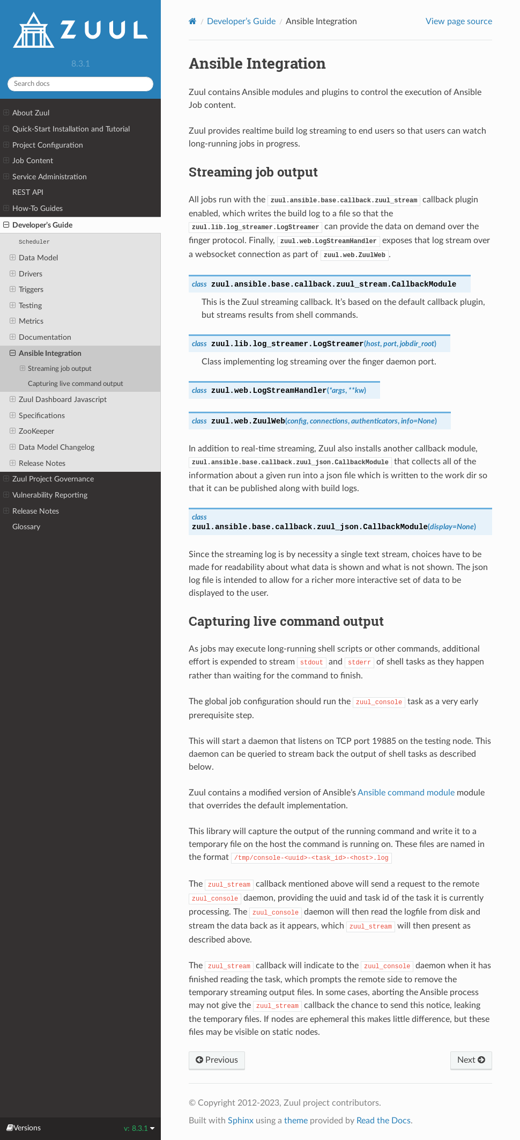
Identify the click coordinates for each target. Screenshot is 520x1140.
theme (296, 1120)
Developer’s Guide (37, 225)
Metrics (26, 321)
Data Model (34, 258)
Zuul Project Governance (48, 479)
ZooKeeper (32, 431)
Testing (26, 306)
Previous (217, 1060)
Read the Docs (383, 1120)
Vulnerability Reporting (45, 495)
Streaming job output (56, 369)
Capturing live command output (75, 384)
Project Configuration (43, 145)
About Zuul (26, 113)
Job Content (28, 161)
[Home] (193, 21)
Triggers (26, 290)
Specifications (37, 416)
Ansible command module (406, 792)
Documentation (40, 337)
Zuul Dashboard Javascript (58, 400)
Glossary (26, 527)
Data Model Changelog (52, 447)
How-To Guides (33, 209)
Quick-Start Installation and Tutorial (66, 129)
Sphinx (241, 1120)
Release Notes (37, 464)
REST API (27, 192)
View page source (459, 21)
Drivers (26, 274)
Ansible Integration (45, 354)
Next (471, 1060)
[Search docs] (80, 84)
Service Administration (45, 177)
